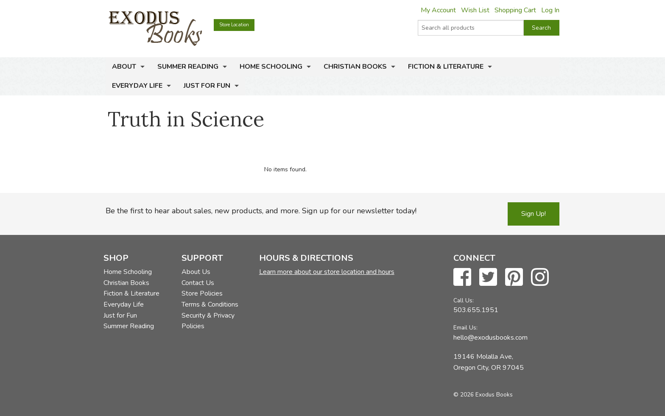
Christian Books (355, 66)
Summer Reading (187, 66)
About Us (196, 271)
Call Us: (463, 300)
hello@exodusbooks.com (490, 337)
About (124, 66)
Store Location (234, 25)
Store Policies (202, 293)
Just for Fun (207, 85)
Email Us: (465, 328)
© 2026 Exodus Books (483, 395)
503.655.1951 (475, 310)
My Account (438, 10)
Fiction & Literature (445, 66)
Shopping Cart (515, 10)
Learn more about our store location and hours (326, 271)
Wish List (475, 10)
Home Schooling (271, 66)
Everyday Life (137, 85)
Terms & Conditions (210, 304)
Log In (550, 10)
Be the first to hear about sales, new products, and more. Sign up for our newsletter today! (261, 211)
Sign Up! (533, 213)
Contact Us (198, 283)
